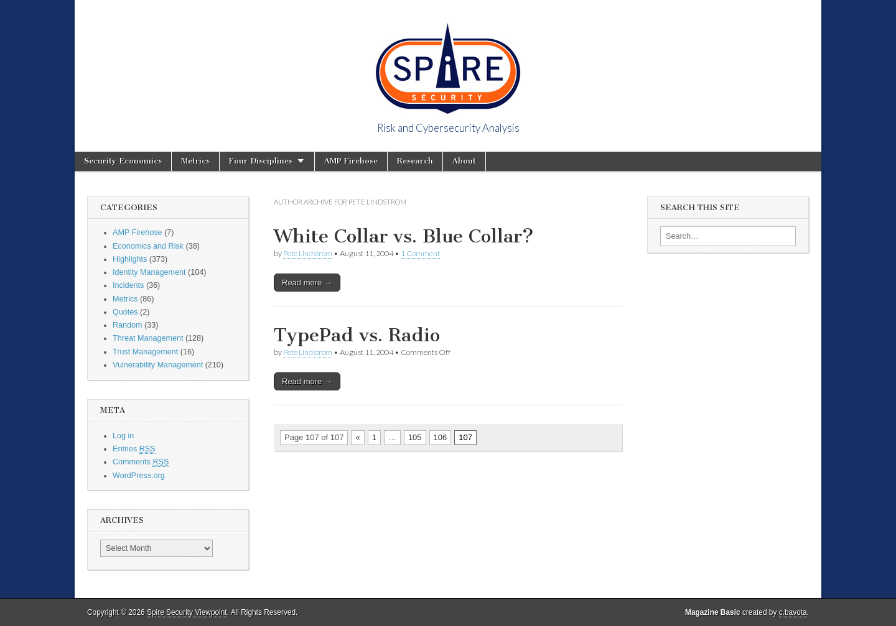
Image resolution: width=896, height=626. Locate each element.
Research (415, 160)
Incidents (128, 285)
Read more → (307, 282)
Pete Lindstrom (307, 253)
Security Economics (123, 160)
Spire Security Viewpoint (187, 612)
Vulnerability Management (158, 365)
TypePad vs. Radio (357, 335)
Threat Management (148, 338)
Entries (134, 449)
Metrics (195, 160)
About (464, 160)
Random (127, 325)
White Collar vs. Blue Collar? (404, 236)
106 (440, 437)
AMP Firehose (351, 160)
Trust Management (145, 352)
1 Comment (420, 253)
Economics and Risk (148, 246)
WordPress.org (139, 475)
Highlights (130, 259)
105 (415, 437)
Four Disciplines (260, 160)
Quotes (125, 312)
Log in (123, 435)
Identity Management (149, 272)
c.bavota (793, 612)
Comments (141, 462)
